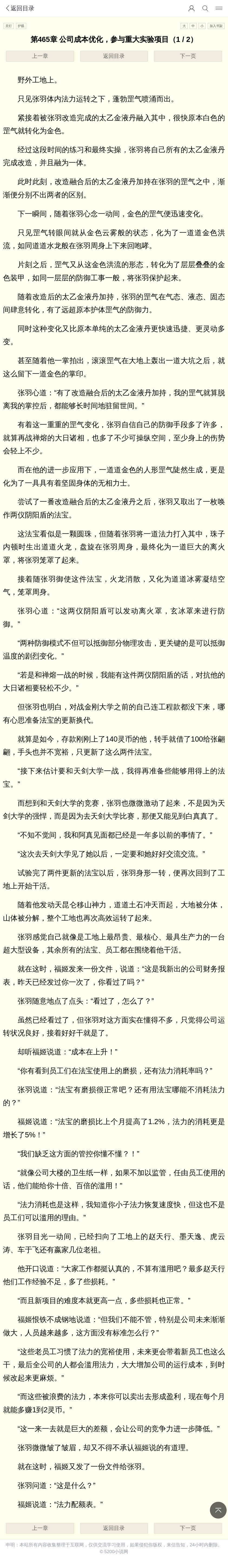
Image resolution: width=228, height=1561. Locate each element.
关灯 (8, 26)
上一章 (40, 56)
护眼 (21, 26)
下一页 (188, 56)
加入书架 (216, 26)
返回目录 (19, 8)
